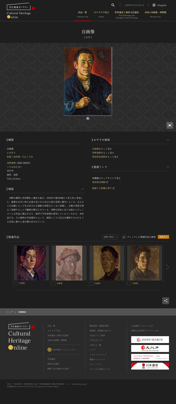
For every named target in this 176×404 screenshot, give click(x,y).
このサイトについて (134, 5)
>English (159, 5)
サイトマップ (95, 364)
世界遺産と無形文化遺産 (127, 15)
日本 (31, 156)
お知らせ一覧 (95, 345)
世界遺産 (51, 359)
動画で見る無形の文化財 (58, 368)
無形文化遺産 (53, 363)
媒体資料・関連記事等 (99, 325)
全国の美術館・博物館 (155, 15)
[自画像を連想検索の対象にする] (16, 283)
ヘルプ (92, 349)
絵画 (9, 156)
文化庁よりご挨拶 (97, 335)
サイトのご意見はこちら (100, 369)
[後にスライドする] (166, 267)
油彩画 (16, 156)
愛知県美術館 (98, 156)
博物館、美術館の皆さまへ (101, 330)
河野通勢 (11, 162)
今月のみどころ (96, 340)
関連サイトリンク (97, 359)
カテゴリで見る (101, 15)
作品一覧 (82, 15)
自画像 (95, 148)
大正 (24, 156)
